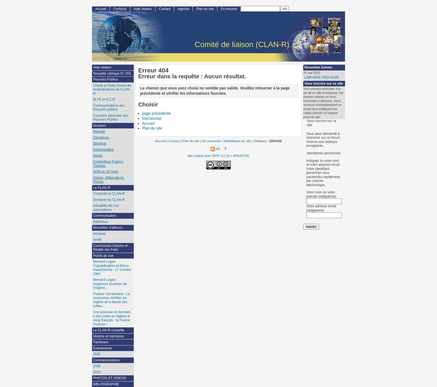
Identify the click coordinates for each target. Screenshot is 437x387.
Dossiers (99, 126)
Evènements (102, 348)
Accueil (148, 123)
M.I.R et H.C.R (104, 99)
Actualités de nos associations (106, 208)
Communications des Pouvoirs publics (109, 108)
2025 (97, 354)
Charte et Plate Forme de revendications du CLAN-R (112, 90)
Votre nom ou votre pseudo (321, 194)
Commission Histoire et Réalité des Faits (110, 248)
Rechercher (152, 118)
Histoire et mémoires (108, 336)
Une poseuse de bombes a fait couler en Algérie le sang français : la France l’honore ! (111, 318)
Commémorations (106, 360)
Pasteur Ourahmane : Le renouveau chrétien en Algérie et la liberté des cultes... (111, 300)
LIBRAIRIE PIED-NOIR (321, 77)
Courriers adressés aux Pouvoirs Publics (110, 118)
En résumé (229, 9)
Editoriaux (100, 222)
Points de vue (103, 256)
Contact (165, 9)
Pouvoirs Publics (105, 79)
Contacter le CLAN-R (109, 194)
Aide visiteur (142, 9)
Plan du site (152, 128)
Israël (97, 240)
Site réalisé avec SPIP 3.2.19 (208, 155)
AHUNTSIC (241, 155)
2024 (97, 372)
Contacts (120, 9)
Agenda (183, 9)
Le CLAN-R (101, 188)
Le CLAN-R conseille (108, 330)
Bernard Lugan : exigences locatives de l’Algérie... (110, 284)
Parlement (100, 342)
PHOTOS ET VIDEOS (109, 378)
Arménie (99, 234)
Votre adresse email (321, 208)
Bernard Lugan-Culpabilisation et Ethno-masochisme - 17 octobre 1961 (112, 268)
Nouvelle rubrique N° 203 (112, 74)
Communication (104, 216)
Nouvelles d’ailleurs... (109, 228)
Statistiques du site (237, 141)
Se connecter (211, 141)
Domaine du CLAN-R (109, 200)
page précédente (156, 113)
